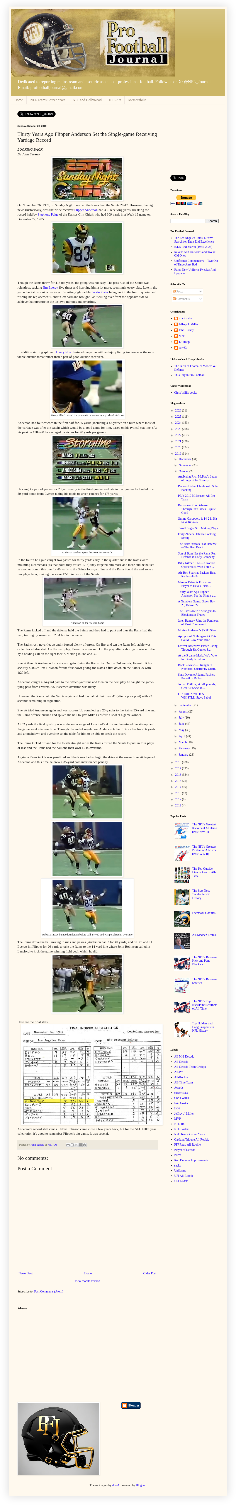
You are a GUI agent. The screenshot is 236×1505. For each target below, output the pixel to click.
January (184, 754)
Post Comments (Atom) (48, 1291)
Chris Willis (181, 1098)
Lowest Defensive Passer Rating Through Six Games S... (198, 647)
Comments (181, 299)
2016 (178, 774)
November (185, 465)
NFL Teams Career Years (47, 100)
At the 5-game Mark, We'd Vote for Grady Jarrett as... (197, 657)
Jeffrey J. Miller (188, 324)
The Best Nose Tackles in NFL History (201, 894)
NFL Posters (182, 1129)
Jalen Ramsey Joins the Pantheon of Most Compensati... (198, 622)
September (185, 705)
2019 (178, 453)
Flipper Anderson (86, 210)
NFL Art (115, 100)
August (183, 711)
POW (177, 1155)
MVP (177, 1118)
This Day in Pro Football (189, 375)
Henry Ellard (64, 352)
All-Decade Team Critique (190, 1066)
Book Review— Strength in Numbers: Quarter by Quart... (197, 666)
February (184, 748)
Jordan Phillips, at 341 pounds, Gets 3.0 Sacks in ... (197, 686)
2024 (178, 422)
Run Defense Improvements (191, 1160)
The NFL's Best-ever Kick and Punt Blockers (205, 961)
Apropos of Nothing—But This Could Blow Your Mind (197, 638)
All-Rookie (181, 1077)
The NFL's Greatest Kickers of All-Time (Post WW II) (204, 828)
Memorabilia (137, 100)
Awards (178, 1087)
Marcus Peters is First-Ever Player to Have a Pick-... (194, 584)
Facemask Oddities (204, 913)
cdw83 (183, 347)
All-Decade (181, 1061)
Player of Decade (184, 1149)
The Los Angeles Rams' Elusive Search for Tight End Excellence (194, 239)
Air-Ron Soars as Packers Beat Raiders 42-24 (197, 574)
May (182, 730)
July (182, 717)
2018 (178, 762)
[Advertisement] (194, 146)
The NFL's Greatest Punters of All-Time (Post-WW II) (204, 850)
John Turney (186, 330)
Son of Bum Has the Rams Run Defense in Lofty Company (197, 555)
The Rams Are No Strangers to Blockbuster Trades (197, 612)
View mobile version (87, 1281)
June (182, 723)
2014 (178, 787)
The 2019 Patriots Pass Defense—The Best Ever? (197, 545)
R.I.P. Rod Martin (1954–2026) (193, 246)
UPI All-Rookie (184, 1175)
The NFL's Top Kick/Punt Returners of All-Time (204, 1005)
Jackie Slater (99, 292)
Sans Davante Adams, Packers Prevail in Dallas (196, 676)
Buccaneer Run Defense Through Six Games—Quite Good (197, 509)
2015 (178, 780)
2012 (178, 799)
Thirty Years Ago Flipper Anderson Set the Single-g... (197, 593)
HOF (177, 1108)
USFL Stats (181, 1181)
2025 (178, 416)
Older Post (149, 1273)
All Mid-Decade (184, 1056)
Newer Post (26, 1273)
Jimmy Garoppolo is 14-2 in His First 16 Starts (197, 520)
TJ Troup (184, 342)
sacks (177, 1165)
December (185, 459)
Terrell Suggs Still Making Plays (198, 528)
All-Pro (178, 1072)
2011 (178, 805)
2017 (178, 768)
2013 (178, 793)
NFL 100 (179, 1124)
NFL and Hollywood (87, 100)
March (183, 742)
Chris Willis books (185, 392)
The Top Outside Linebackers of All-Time (204, 872)
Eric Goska (185, 318)
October (184, 471)
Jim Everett (50, 287)
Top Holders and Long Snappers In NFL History (203, 1027)
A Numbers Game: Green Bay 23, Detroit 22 (196, 603)
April (182, 736)
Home (18, 100)
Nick (182, 336)
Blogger (141, 1485)
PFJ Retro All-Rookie (187, 1144)
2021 (178, 441)
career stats (181, 1092)
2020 (178, 447)
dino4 (115, 1485)
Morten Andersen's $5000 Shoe (197, 630)
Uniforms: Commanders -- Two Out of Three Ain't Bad (196, 262)
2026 (178, 410)
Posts (178, 291)
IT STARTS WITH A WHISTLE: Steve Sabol (194, 695)
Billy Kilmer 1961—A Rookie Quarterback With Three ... (196, 564)
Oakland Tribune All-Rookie (191, 1139)
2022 (178, 435)
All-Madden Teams (204, 935)
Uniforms (180, 1170)
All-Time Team (183, 1082)
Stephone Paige (48, 214)
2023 (178, 429)
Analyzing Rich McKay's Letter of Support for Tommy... (197, 478)
